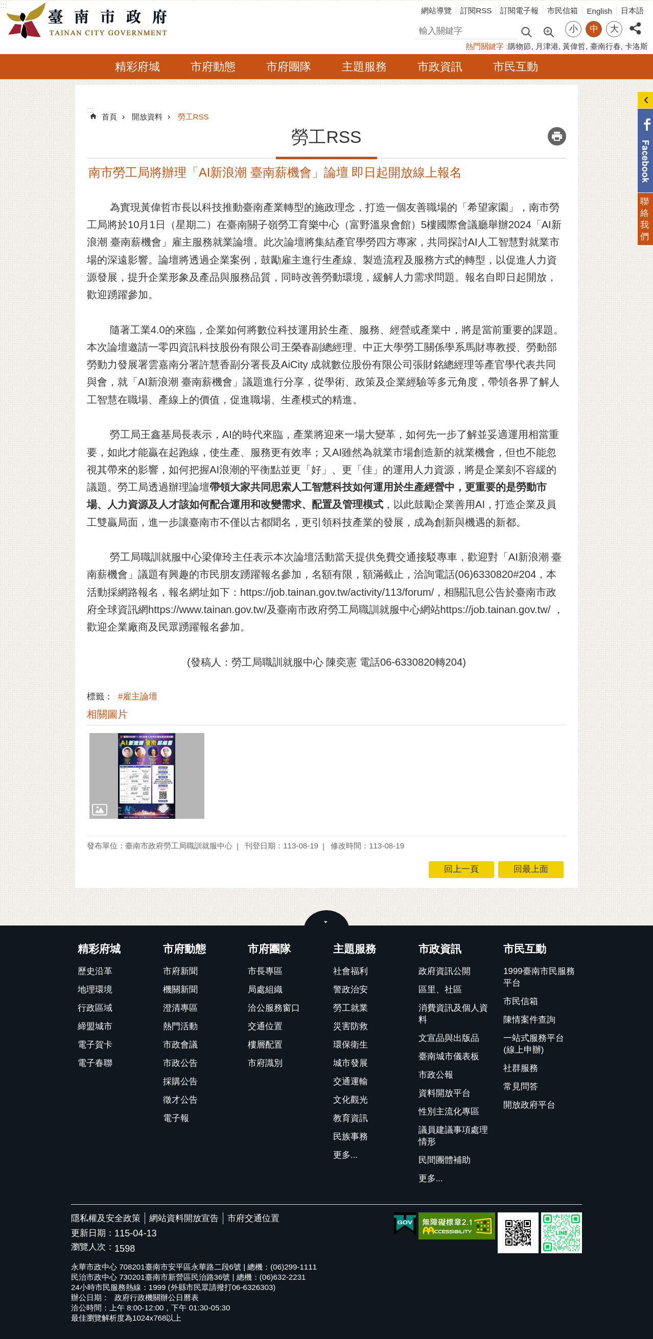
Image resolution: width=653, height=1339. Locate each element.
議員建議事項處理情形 (453, 1136)
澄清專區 (180, 1008)
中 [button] (594, 29)
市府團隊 (288, 66)
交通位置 (265, 1026)
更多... (345, 1155)
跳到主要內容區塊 (5, 5)
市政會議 (180, 1045)
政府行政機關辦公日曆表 (156, 1297)
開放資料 (147, 116)
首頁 (109, 116)
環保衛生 (350, 1045)
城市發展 (350, 1063)
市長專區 (265, 971)
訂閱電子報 (519, 10)
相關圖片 (107, 714)
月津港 (546, 46)
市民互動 (515, 66)
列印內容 (557, 136)
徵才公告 (180, 1100)
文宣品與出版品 (448, 1038)
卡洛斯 (636, 46)
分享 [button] (635, 22)
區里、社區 (440, 989)
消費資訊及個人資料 (453, 1014)
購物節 (519, 46)
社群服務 (520, 1068)
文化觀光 (350, 1100)
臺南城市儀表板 (448, 1056)
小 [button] (573, 29)
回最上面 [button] (531, 869)
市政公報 (435, 1075)
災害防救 (350, 1026)
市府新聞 (180, 971)
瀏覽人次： (92, 1247)
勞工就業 (350, 1008)
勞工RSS (193, 116)
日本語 (632, 10)
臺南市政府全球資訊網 (89, 21)
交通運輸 (350, 1081)
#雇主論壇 (137, 696)
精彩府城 (137, 66)
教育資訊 (350, 1118)
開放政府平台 (529, 1105)
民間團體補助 (444, 1160)
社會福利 (350, 971)
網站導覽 (436, 10)
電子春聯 (95, 1063)
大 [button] (614, 29)
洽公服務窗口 (274, 1008)
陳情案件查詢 (529, 1020)
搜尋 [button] (526, 31)
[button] (146, 776)
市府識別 (265, 1063)
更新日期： (92, 1233)
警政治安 (350, 989)
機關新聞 (180, 989)
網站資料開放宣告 (184, 1218)
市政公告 (180, 1063)
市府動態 (213, 66)
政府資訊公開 (444, 971)
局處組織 (265, 989)
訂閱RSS (476, 10)
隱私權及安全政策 (106, 1218)
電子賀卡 (95, 1045)
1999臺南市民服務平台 (538, 977)
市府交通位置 (253, 1218)
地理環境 (95, 989)
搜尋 (423, 29)
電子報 (176, 1118)
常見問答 (520, 1086)
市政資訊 (439, 66)
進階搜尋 (548, 31)
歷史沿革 (95, 971)
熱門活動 (180, 1026)
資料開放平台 (444, 1093)
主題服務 (364, 66)
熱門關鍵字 (484, 46)
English (599, 11)
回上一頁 (461, 869)
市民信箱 (562, 10)
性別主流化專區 (448, 1111)
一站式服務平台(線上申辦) (533, 1044)
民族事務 (350, 1136)
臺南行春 (605, 46)
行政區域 (95, 1008)
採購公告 (180, 1081)
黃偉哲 (574, 46)
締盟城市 (95, 1026)
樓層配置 (265, 1045)
